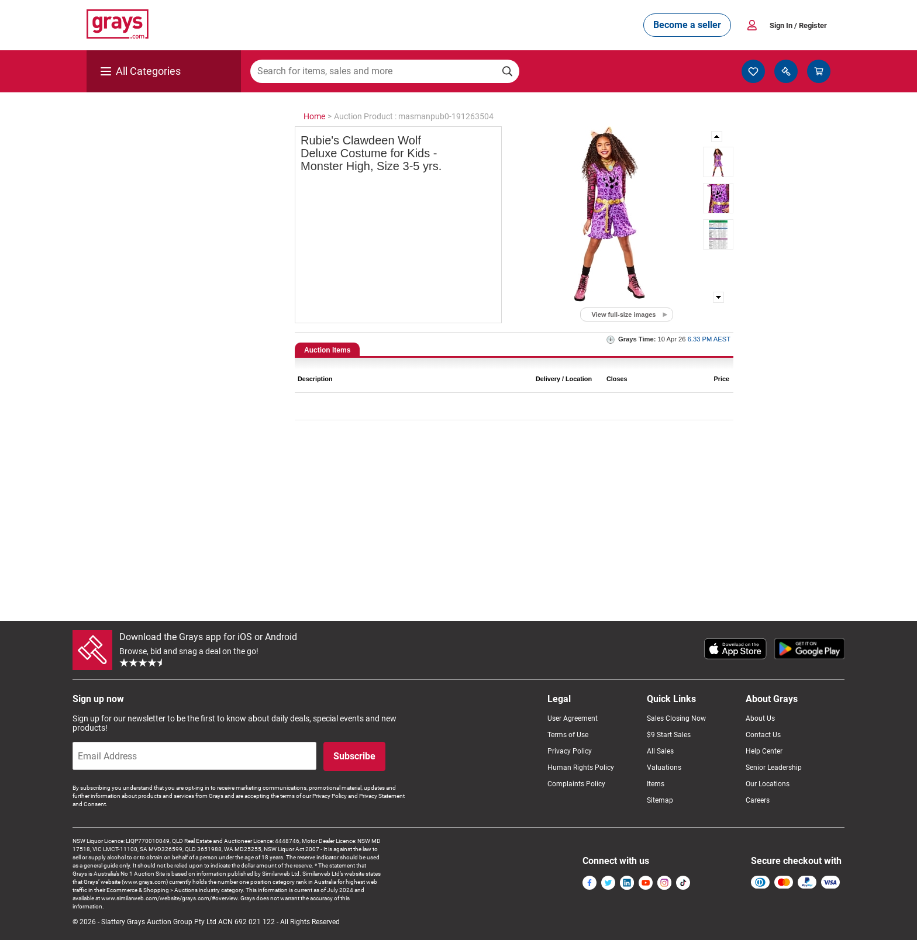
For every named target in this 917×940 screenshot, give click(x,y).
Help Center (764, 751)
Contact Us (763, 735)
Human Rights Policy (580, 767)
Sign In (798, 25)
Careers (758, 800)
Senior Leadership (774, 767)
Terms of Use (567, 735)
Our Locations (768, 784)
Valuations (664, 767)
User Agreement (572, 718)
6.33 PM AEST (709, 339)
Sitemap (660, 800)
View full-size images (624, 314)
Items (655, 784)
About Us (760, 718)
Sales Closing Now (676, 718)
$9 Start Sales (669, 735)
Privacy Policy (569, 751)
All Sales (660, 751)
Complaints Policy (576, 784)
